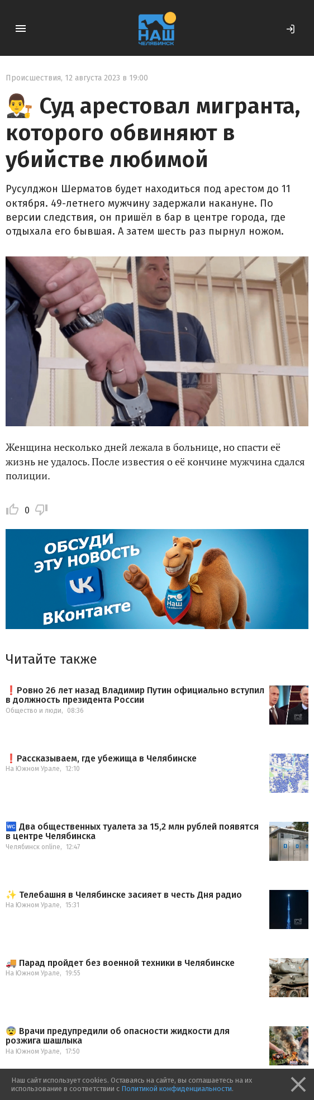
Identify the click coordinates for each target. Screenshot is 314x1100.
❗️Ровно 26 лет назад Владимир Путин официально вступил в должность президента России (135, 695)
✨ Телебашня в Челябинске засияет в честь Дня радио (124, 895)
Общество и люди (33, 711)
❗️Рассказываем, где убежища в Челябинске (101, 759)
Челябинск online (33, 847)
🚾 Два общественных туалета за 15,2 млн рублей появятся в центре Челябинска (132, 831)
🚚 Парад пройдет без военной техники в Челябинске (120, 963)
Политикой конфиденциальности (176, 1088)
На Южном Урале (33, 769)
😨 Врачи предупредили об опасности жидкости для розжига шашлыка (118, 1036)
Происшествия (33, 78)
